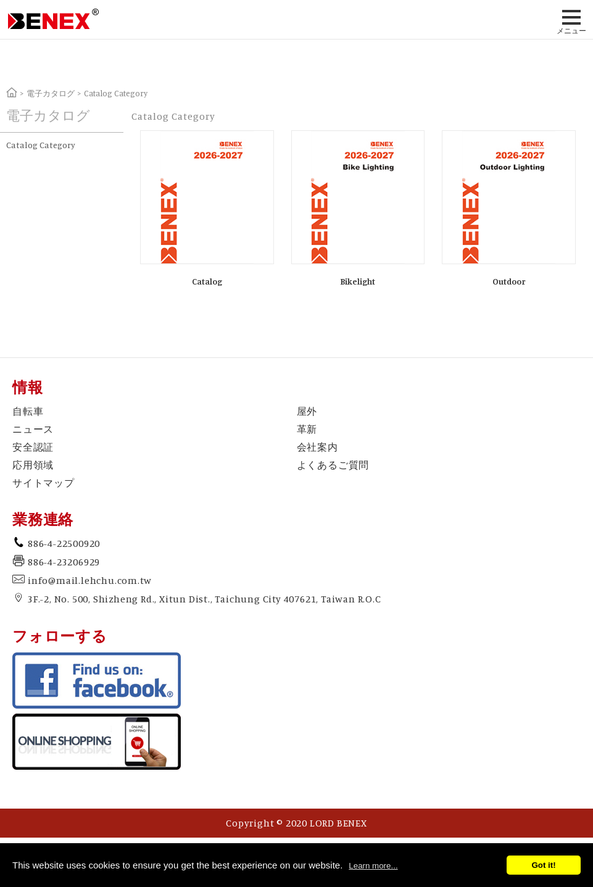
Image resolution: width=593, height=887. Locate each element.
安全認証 (33, 447)
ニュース (33, 429)
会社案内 (317, 447)
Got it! (543, 865)
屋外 (307, 411)
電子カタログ (51, 93)
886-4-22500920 (64, 543)
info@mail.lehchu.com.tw (89, 580)
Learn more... (373, 865)
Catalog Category (40, 145)
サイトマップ (43, 483)
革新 (307, 429)
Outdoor (508, 281)
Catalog (207, 281)
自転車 (27, 411)
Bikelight (357, 281)
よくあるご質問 (333, 465)
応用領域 (33, 465)
